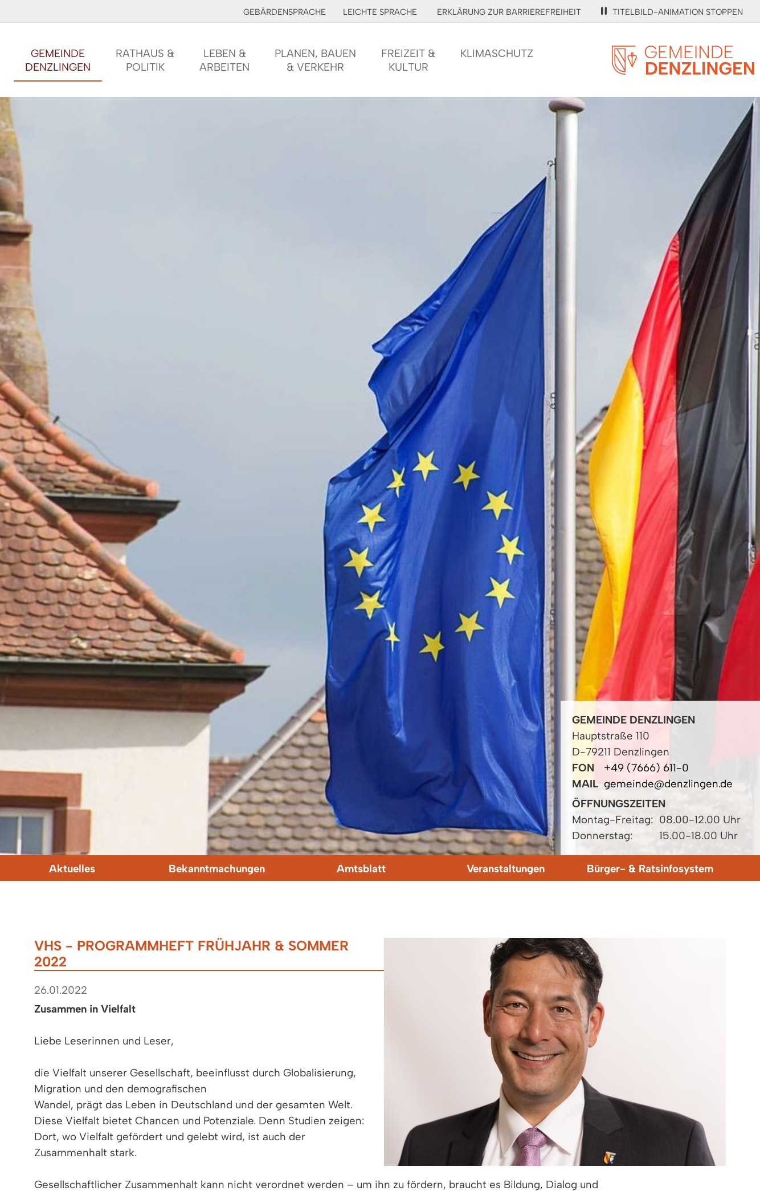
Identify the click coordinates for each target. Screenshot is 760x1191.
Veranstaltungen (506, 868)
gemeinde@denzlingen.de (668, 783)
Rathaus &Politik (145, 60)
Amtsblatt (361, 868)
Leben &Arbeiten (224, 60)
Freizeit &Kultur (408, 60)
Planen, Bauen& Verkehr (315, 60)
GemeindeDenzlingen (58, 60)
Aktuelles (72, 868)
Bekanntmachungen (217, 868)
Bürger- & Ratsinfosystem (650, 868)
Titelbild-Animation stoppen (672, 12)
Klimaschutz (496, 53)
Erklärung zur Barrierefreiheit (509, 12)
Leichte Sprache (380, 12)
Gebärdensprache (284, 12)
